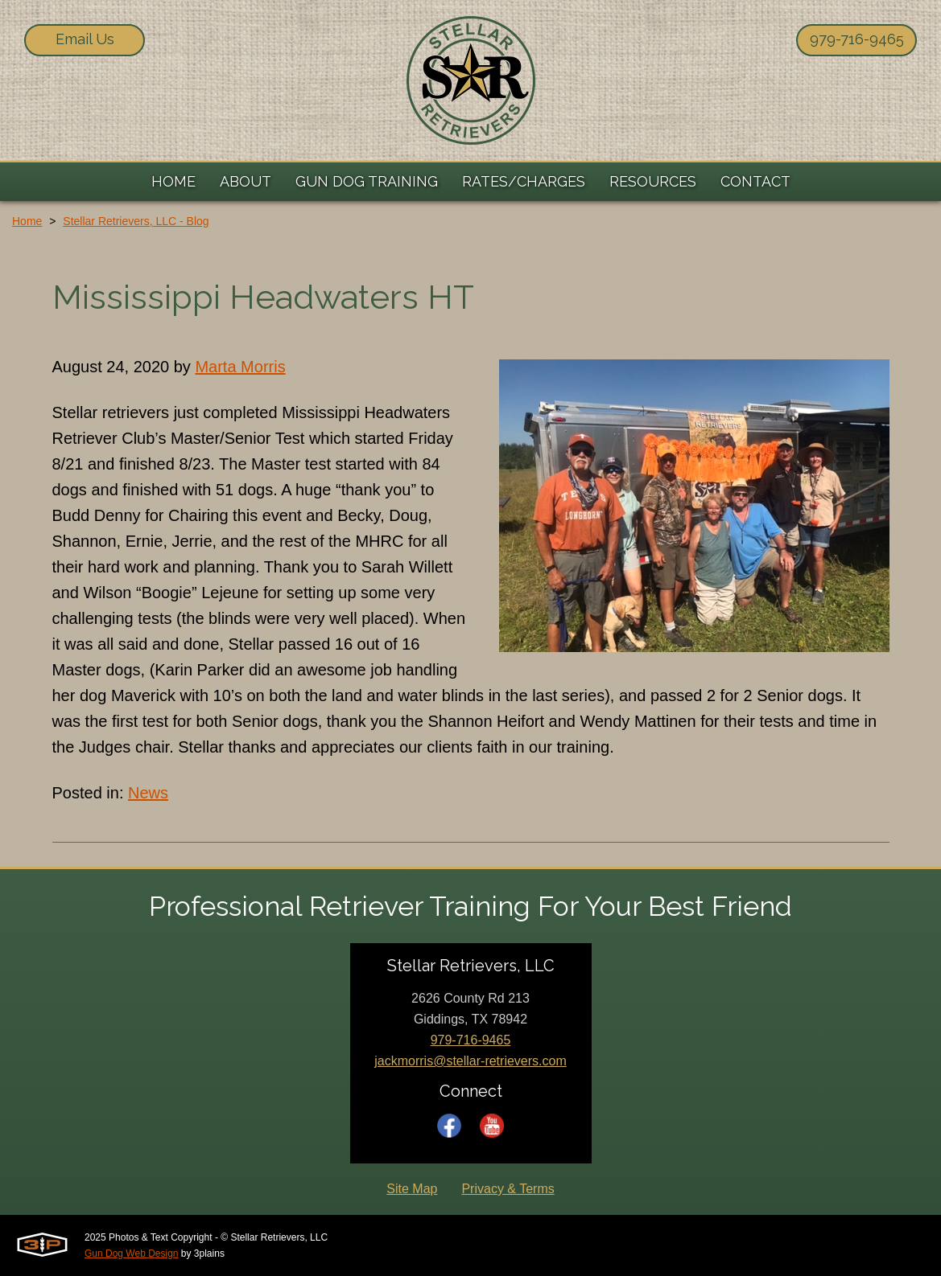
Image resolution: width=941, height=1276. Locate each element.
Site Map (411, 1189)
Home (27, 221)
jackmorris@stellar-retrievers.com (470, 1061)
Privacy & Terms (507, 1189)
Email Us (85, 39)
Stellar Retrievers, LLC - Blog (135, 221)
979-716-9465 (857, 39)
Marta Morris (240, 366)
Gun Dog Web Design (132, 1253)
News (148, 793)
